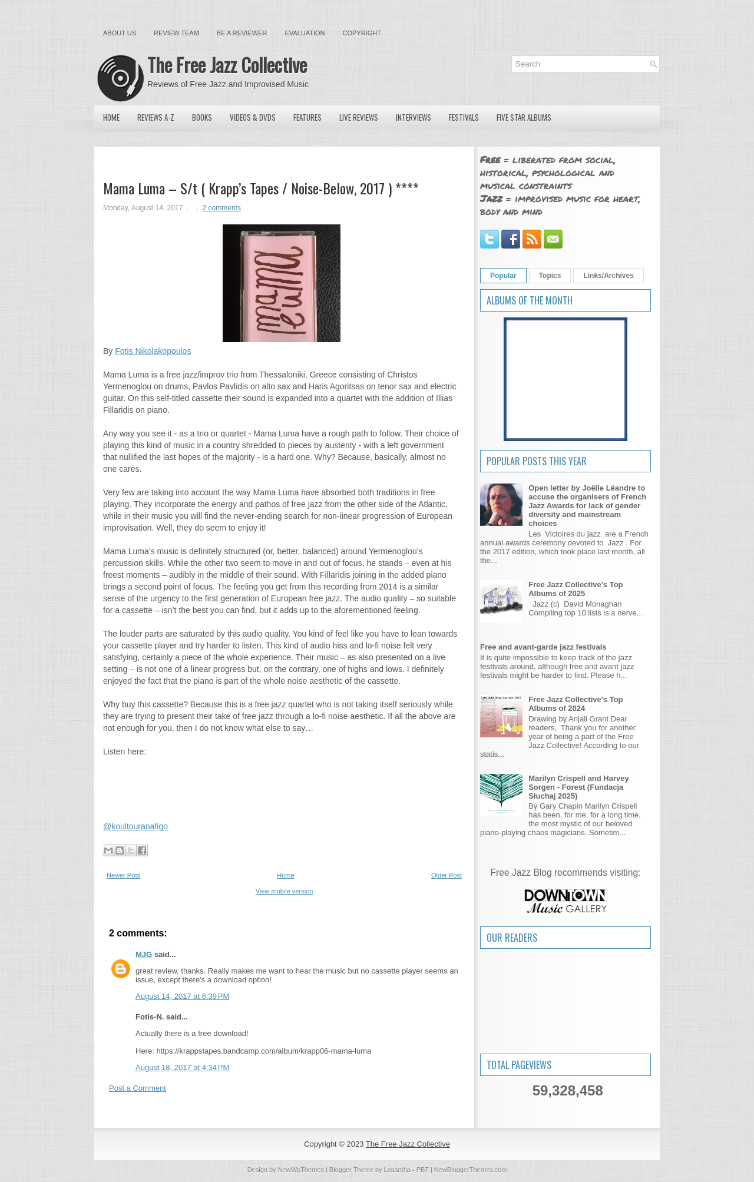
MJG (143, 954)
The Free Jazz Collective (227, 64)
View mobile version (284, 891)
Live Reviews (358, 117)
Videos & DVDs (253, 117)
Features (307, 117)
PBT (422, 1169)
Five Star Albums (524, 117)
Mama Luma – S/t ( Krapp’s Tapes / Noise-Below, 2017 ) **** (261, 188)
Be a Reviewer (242, 33)
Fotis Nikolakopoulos (153, 351)
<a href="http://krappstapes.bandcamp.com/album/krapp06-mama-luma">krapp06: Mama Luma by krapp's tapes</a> (281, 781)
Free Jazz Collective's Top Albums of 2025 (575, 589)
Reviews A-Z (155, 117)
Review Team (176, 33)
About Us (119, 33)
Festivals (464, 117)
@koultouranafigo (135, 826)
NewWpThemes (301, 1169)
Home (111, 117)
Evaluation (305, 33)
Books (202, 117)
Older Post (446, 875)
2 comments (222, 208)
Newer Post (123, 875)
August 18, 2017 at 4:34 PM (182, 1067)
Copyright (362, 33)
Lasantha (397, 1169)
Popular (503, 276)
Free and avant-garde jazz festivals (543, 647)
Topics (550, 276)
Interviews (413, 117)
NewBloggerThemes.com (470, 1169)
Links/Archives (608, 276)
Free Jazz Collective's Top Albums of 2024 (575, 704)
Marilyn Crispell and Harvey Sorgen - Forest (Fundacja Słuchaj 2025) (578, 787)
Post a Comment (137, 1088)
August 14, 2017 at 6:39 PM (182, 996)
